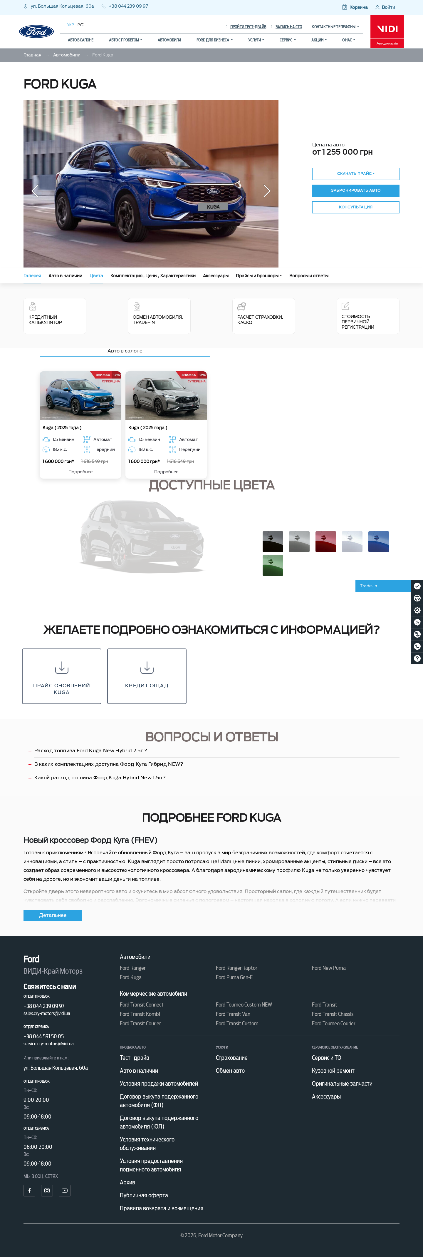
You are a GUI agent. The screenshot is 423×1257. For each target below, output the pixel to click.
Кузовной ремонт (333, 1070)
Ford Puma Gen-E (234, 977)
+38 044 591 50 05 (44, 1036)
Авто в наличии (65, 275)
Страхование (232, 1057)
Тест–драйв (134, 1057)
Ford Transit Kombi (140, 1014)
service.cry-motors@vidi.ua (49, 1044)
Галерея (32, 275)
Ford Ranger (132, 968)
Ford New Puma (329, 968)
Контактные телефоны (334, 27)
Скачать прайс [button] (354, 173)
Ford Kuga (131, 977)
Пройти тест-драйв (246, 27)
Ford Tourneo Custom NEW (244, 1005)
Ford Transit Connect (142, 1005)
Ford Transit (324, 1005)
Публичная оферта (144, 1195)
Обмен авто (230, 1070)
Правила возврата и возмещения (161, 1208)
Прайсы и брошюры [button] (257, 275)
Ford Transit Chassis (332, 1014)
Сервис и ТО (326, 1057)
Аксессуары (216, 275)
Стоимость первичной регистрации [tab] (358, 316)
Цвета (96, 275)
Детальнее (53, 915)
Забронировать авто (356, 190)
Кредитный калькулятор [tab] (54, 313)
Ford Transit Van (233, 1014)
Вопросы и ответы (308, 275)
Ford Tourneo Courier (333, 1023)
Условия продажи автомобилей (159, 1083)
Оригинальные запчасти (342, 1083)
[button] (354, 7)
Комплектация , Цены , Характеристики (153, 275)
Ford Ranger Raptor (236, 968)
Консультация (356, 207)
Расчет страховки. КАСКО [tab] (260, 313)
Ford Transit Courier (140, 1023)
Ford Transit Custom (237, 1023)
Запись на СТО (286, 27)
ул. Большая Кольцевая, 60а (59, 6)
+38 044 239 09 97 (124, 6)
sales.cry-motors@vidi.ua (47, 1013)
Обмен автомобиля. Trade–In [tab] (158, 313)
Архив (127, 1182)
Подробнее (80, 472)
